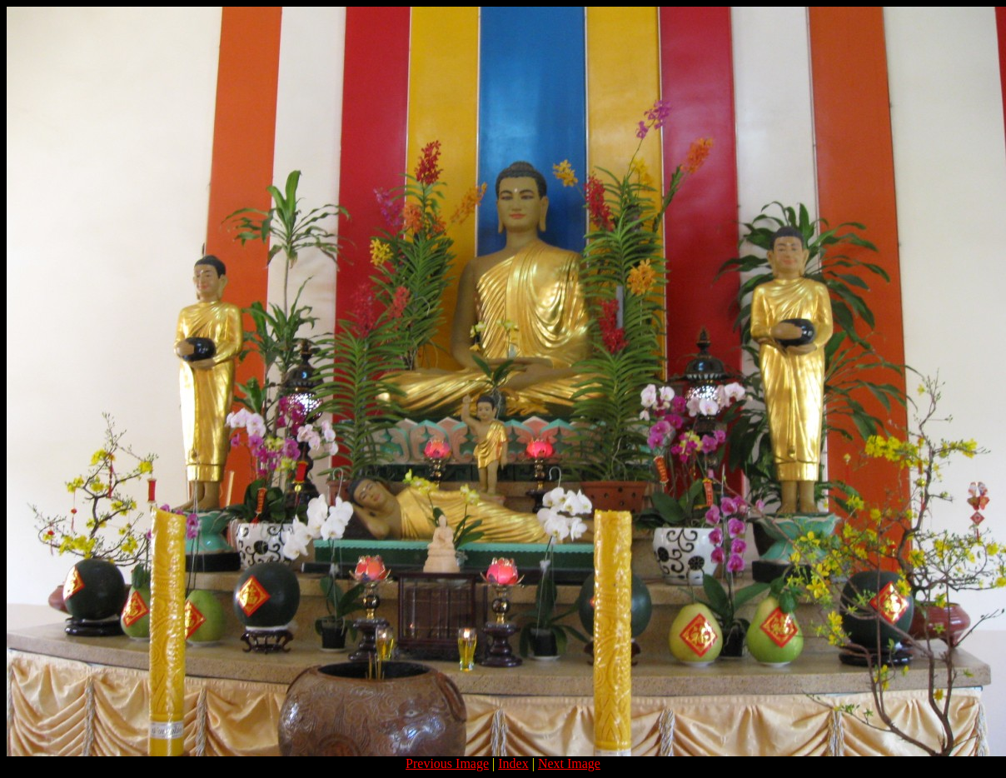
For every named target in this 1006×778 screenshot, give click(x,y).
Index (513, 763)
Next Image (569, 763)
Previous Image (447, 763)
